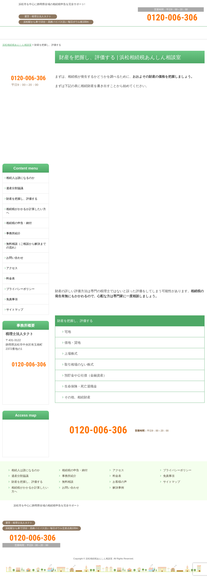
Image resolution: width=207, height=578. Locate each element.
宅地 (67, 331)
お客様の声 (120, 481)
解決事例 (118, 487)
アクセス (12, 268)
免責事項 (12, 299)
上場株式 (70, 353)
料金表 (10, 278)
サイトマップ (14, 309)
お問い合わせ (14, 257)
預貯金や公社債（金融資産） (85, 375)
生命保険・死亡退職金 (80, 386)
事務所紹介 (13, 233)
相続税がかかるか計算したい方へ (26, 210)
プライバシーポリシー (20, 289)
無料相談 (67, 481)
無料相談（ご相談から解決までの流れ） (26, 245)
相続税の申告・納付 (19, 223)
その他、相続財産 (77, 397)
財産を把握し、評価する (75, 320)
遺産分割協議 (14, 188)
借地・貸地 (72, 342)
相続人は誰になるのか (20, 177)
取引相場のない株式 (79, 364)
